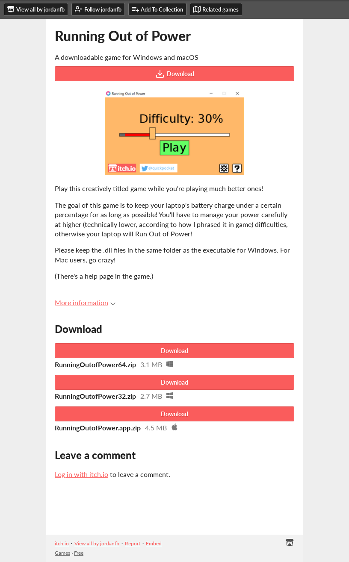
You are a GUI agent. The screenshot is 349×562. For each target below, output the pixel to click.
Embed (154, 543)
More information (85, 302)
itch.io (62, 543)
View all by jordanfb (96, 543)
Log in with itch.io (81, 474)
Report (132, 543)
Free (78, 553)
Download (174, 74)
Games (62, 553)
